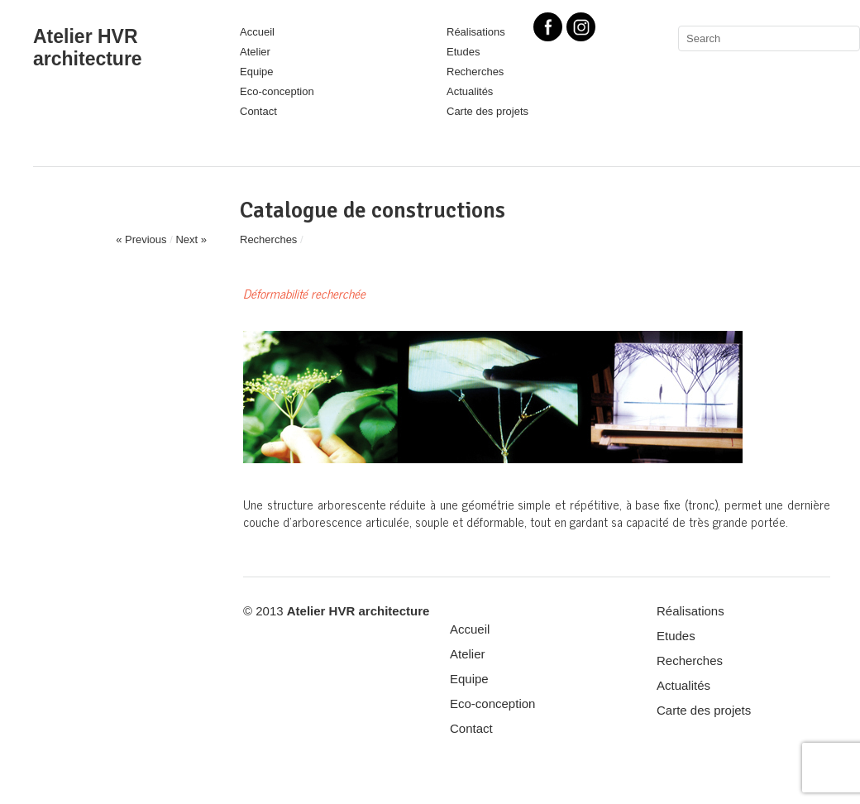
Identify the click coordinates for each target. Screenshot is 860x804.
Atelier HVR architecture (87, 47)
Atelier (255, 51)
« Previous (141, 239)
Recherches (475, 71)
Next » (191, 239)
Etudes (463, 51)
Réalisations (690, 611)
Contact (258, 111)
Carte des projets (487, 111)
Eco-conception (277, 91)
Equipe (256, 71)
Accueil (257, 32)
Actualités (470, 91)
